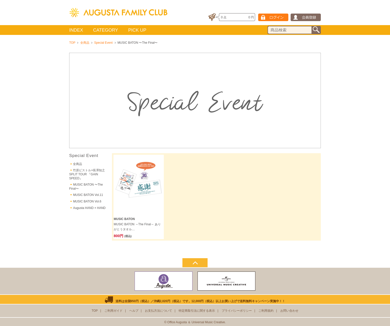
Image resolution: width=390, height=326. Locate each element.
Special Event (103, 42)
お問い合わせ (289, 310)
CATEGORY (105, 30)
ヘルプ (133, 310)
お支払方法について (158, 310)
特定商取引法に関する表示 (197, 310)
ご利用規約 (266, 310)
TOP (72, 42)
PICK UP (137, 30)
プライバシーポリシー (237, 310)
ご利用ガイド (113, 310)
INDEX (76, 30)
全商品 (84, 42)
